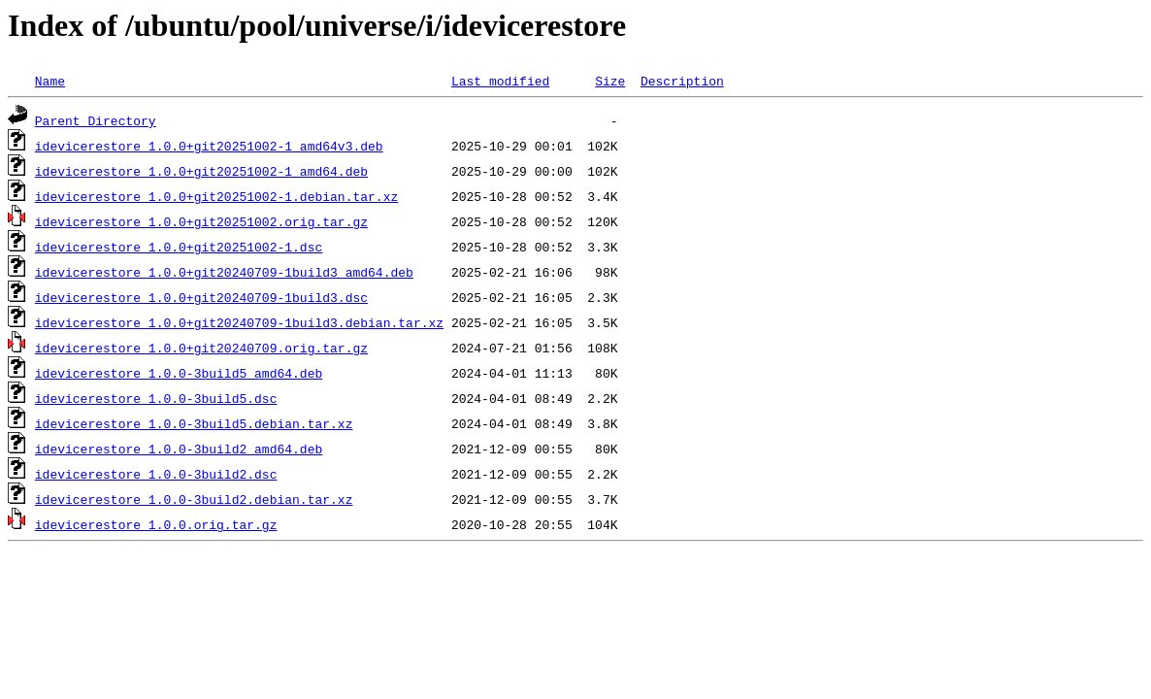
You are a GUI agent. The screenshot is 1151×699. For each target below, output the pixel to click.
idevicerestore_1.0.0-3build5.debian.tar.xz (194, 423)
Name (50, 80)
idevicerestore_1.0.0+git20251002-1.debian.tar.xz (216, 196)
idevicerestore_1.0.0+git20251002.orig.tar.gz (201, 221)
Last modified (500, 80)
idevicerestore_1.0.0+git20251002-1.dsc (178, 246)
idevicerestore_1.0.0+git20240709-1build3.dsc (201, 297)
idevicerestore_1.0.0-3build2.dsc (156, 474)
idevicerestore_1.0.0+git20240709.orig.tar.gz (201, 347)
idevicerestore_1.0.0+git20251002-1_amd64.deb (201, 171)
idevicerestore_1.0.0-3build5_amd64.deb (178, 373)
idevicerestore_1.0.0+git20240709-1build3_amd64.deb (224, 272)
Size (610, 80)
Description (682, 80)
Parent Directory (95, 120)
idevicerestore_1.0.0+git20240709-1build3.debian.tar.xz (239, 322)
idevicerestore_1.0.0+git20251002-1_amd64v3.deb (209, 145)
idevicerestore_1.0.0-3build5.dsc (156, 398)
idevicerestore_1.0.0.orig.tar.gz (156, 524)
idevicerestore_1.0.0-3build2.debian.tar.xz (194, 499)
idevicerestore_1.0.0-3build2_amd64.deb (178, 448)
